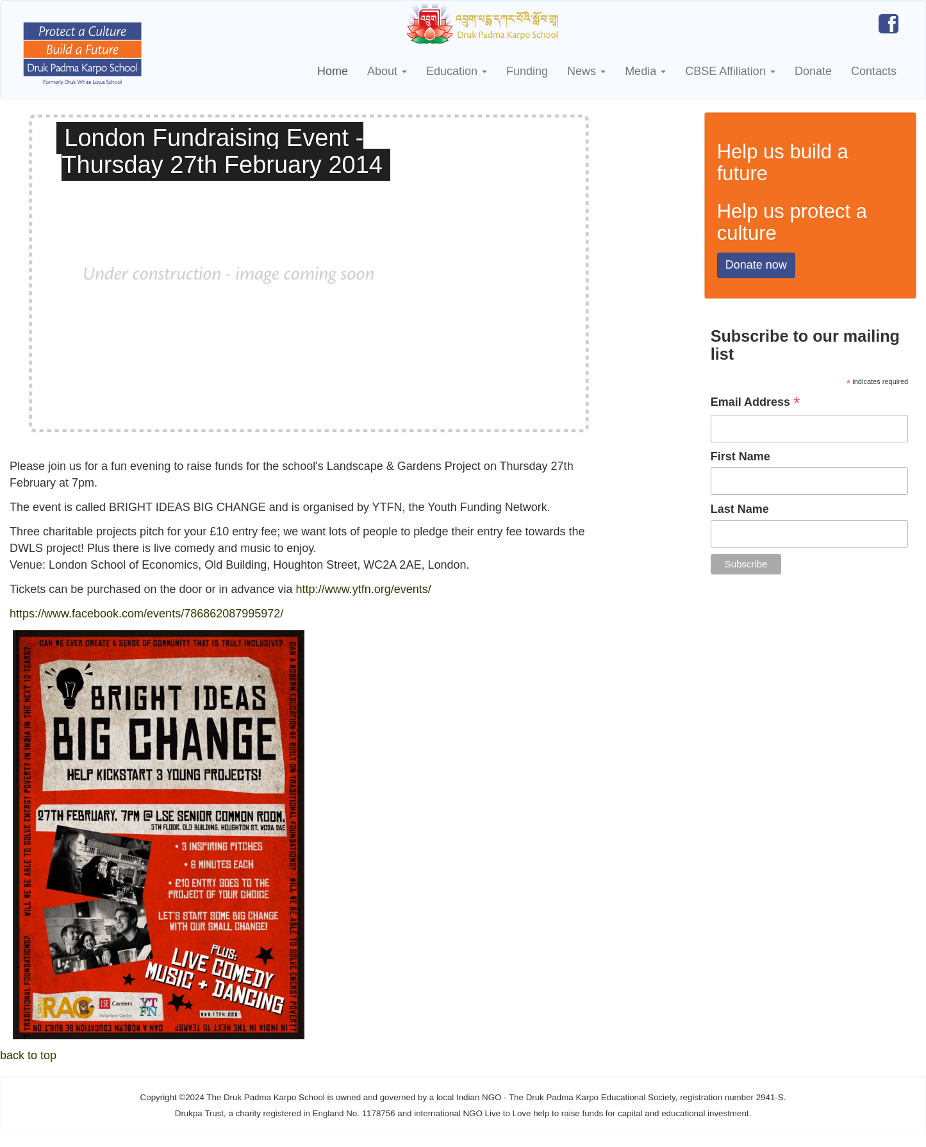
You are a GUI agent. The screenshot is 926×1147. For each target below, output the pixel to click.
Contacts (874, 71)
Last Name (740, 509)
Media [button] (645, 71)
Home (332, 71)
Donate (813, 71)
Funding (527, 71)
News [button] (586, 71)
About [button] (387, 71)
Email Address (755, 403)
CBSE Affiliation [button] (730, 71)
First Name (740, 456)
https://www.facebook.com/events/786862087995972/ (146, 613)
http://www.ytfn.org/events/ (365, 589)
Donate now (756, 264)
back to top (28, 1055)
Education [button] (456, 71)
